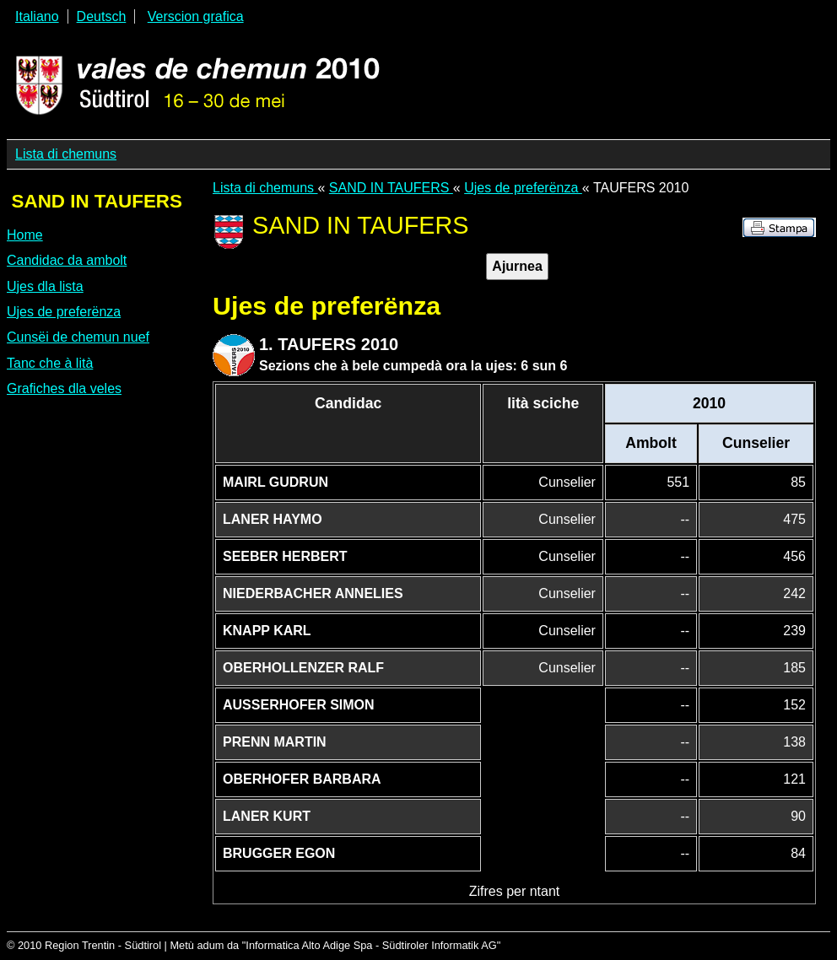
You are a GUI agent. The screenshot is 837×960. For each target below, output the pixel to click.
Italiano (37, 16)
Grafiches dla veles (64, 388)
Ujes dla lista (45, 286)
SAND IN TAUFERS (391, 188)
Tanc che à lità (50, 363)
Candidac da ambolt (67, 260)
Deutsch (102, 16)
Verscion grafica (196, 16)
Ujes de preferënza (64, 312)
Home (25, 235)
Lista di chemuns (65, 154)
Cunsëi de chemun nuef (78, 337)
